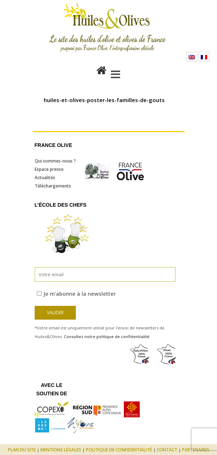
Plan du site (22, 450)
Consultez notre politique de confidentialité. (107, 336)
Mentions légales (60, 450)
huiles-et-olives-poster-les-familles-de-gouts (104, 100)
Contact (167, 450)
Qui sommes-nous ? (55, 161)
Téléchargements (53, 186)
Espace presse (49, 169)
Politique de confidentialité (119, 450)
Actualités (45, 177)
